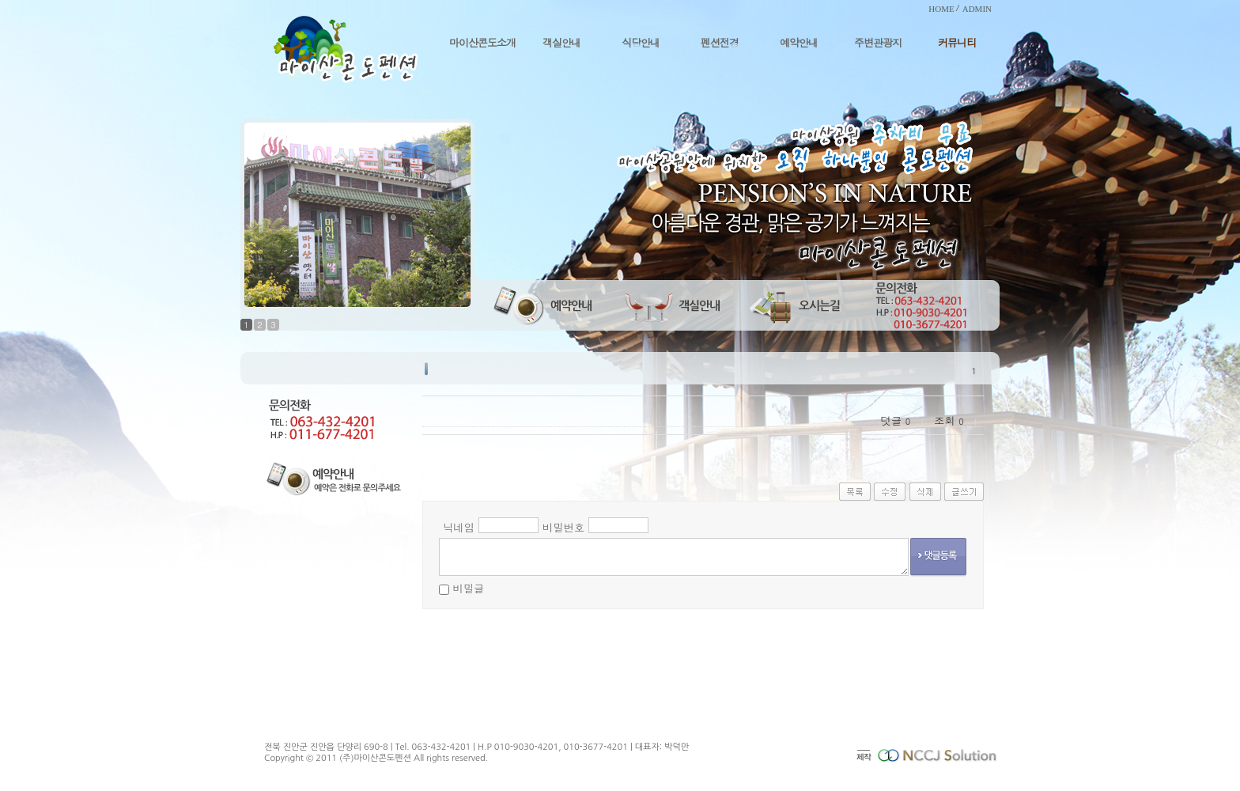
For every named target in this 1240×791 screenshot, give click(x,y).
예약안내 (799, 42)
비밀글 (468, 588)
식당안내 (641, 42)
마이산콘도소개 (482, 42)
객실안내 (561, 42)
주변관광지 (878, 42)
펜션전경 (720, 42)
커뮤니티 (957, 42)
